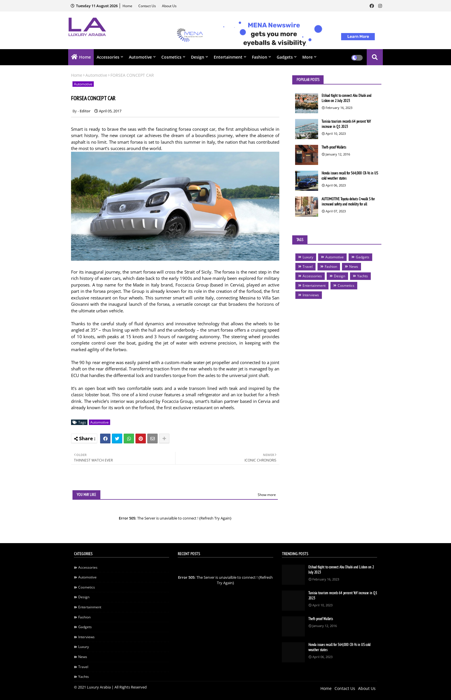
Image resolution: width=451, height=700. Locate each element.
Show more (267, 494)
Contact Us (147, 5)
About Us (169, 5)
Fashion (259, 57)
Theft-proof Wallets (334, 147)
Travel (308, 266)
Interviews (311, 295)
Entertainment (228, 57)
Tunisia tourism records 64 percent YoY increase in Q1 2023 (346, 124)
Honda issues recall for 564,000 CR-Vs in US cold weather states (350, 176)
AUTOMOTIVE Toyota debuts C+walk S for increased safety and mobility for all (348, 202)
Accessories (108, 57)
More (307, 57)
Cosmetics (171, 57)
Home (128, 5)
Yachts (362, 276)
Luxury (308, 257)
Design (197, 57)
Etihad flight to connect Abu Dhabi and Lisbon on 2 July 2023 (346, 98)
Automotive (140, 57)
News (353, 266)
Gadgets (285, 57)
